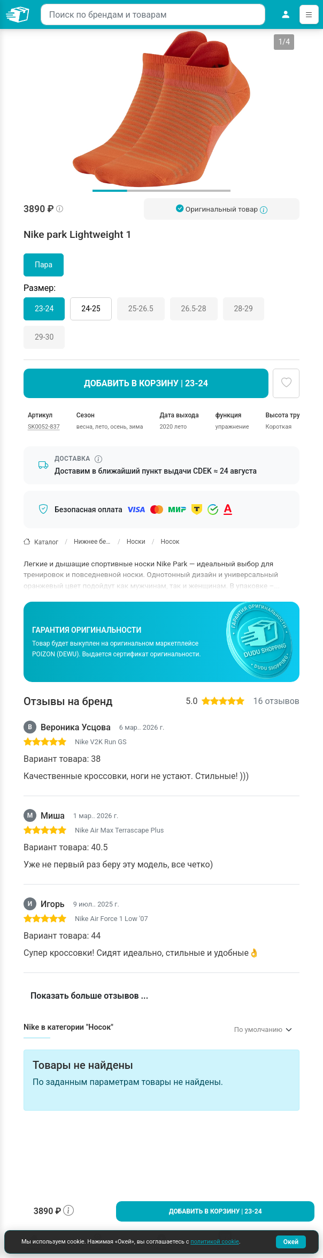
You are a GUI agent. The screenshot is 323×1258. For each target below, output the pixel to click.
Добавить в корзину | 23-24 (215, 1211)
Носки (136, 541)
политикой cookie (214, 1241)
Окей (290, 1242)
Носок (170, 541)
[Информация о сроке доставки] (98, 459)
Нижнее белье (92, 541)
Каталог (41, 542)
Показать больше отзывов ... (89, 996)
